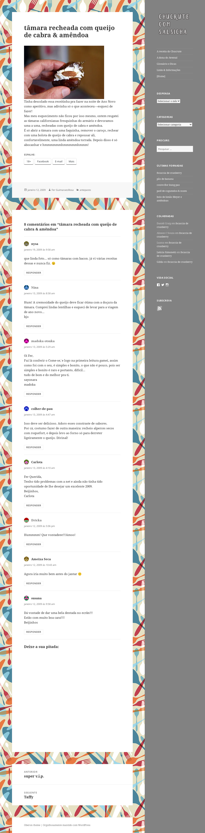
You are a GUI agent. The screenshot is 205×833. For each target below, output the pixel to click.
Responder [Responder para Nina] (33, 326)
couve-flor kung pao (168, 185)
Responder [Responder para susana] (33, 632)
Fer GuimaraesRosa (63, 190)
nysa (34, 244)
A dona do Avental (167, 57)
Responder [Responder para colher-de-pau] (33, 447)
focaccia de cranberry (169, 173)
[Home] (161, 76)
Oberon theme (32, 825)
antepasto (85, 190)
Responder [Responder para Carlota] (33, 505)
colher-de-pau (42, 409)
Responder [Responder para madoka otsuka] (33, 394)
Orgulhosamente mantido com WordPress (66, 825)
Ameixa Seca (41, 559)
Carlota (36, 462)
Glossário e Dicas (166, 64)
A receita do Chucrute (169, 51)
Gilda (160, 262)
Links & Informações (168, 70)
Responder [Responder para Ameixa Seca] (33, 583)
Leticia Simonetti (166, 252)
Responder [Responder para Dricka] (33, 544)
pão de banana (165, 179)
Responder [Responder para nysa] (33, 272)
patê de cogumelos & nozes (172, 191)
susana (36, 598)
